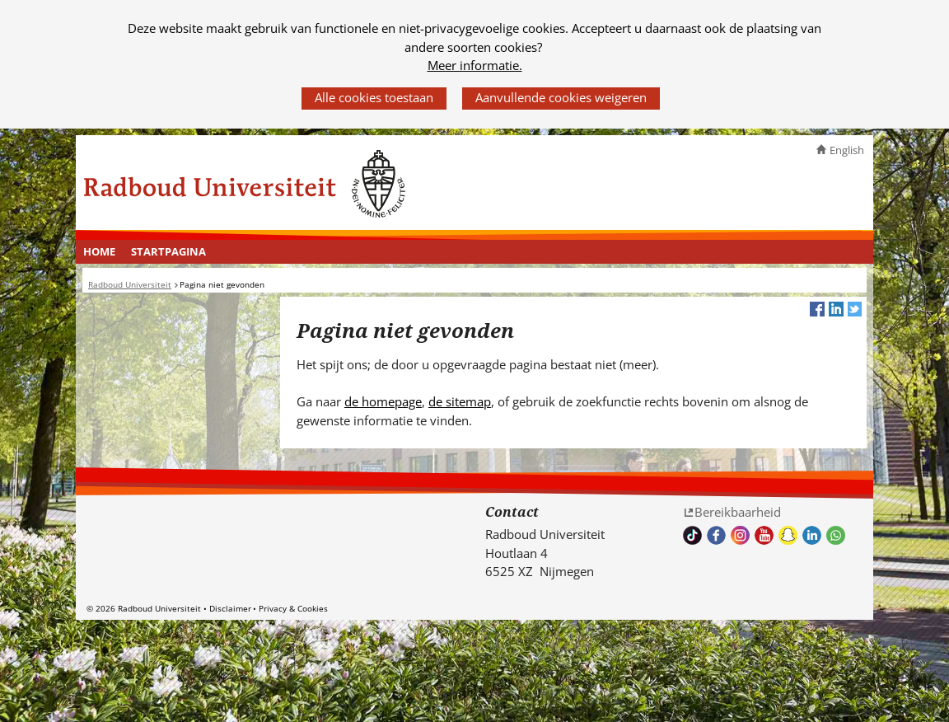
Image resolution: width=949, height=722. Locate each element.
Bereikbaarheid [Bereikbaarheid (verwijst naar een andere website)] (737, 512)
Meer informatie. (475, 65)
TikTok (692, 535)
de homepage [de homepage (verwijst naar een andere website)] (383, 401)
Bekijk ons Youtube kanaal (764, 535)
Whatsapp (835, 535)
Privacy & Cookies (293, 608)
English (847, 150)
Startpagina (168, 251)
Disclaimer (230, 608)
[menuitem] (100, 252)
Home (99, 251)
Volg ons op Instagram (740, 535)
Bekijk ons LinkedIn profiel (811, 535)
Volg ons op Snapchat (787, 535)
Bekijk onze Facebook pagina (716, 535)
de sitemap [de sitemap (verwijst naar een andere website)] (459, 401)
